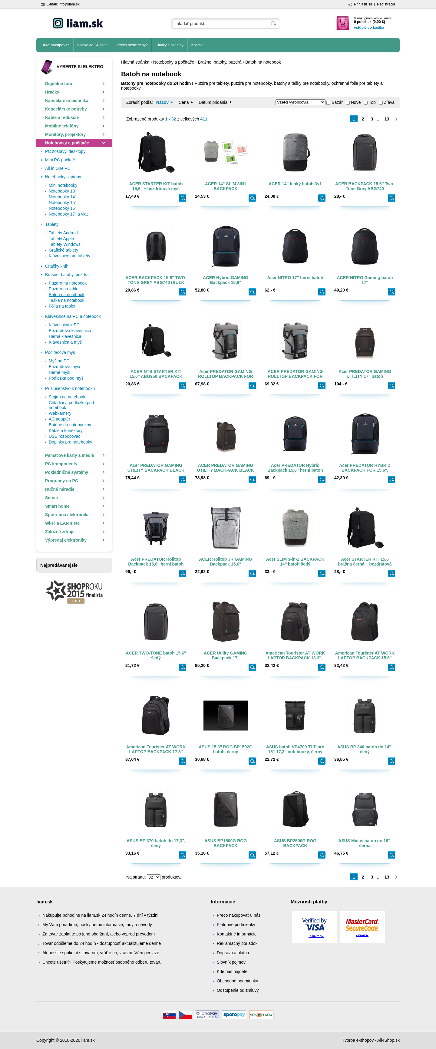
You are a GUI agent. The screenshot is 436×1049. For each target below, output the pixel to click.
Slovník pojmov (231, 962)
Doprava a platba (233, 952)
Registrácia (386, 4)
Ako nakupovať (56, 45)
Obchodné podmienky (237, 980)
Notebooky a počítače (173, 62)
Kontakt (197, 45)
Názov (162, 102)
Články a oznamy (169, 45)
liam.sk (88, 1040)
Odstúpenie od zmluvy (238, 990)
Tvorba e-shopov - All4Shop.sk (371, 1040)
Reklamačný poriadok (237, 943)
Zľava (389, 102)
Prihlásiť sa (363, 4)
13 (387, 119)
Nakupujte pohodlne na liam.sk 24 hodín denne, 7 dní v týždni (100, 915)
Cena (184, 102)
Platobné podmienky (236, 924)
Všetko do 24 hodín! (93, 45)
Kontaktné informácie (237, 934)
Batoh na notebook (263, 62)
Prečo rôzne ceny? (132, 45)
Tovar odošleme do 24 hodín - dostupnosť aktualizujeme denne (101, 943)
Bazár (337, 102)
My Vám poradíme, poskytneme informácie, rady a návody (97, 924)
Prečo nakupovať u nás (239, 915)
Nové (356, 102)
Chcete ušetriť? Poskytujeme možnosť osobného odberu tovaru (101, 962)
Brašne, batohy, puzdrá (220, 62)
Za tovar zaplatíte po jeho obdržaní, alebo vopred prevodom (98, 934)
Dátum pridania (213, 102)
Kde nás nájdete (232, 971)
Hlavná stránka (135, 62)
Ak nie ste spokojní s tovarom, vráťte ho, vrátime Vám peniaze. (101, 952)
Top (372, 102)
